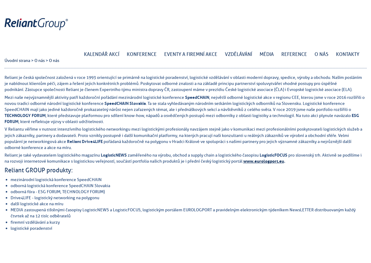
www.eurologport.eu (263, 161)
